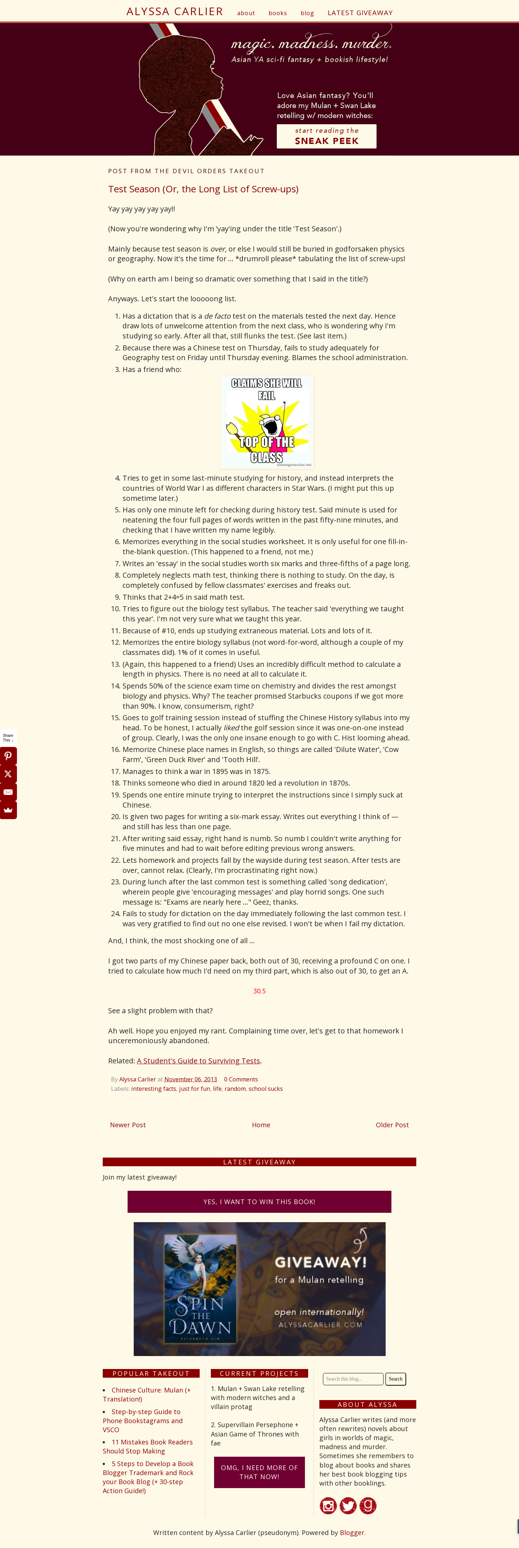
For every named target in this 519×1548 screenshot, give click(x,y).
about (246, 13)
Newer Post (128, 1124)
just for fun (194, 1089)
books (278, 13)
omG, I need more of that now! (259, 1472)
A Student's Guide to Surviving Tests (198, 1061)
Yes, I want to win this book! (259, 1201)
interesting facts (153, 1089)
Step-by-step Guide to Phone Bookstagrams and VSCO (143, 1420)
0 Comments (241, 1079)
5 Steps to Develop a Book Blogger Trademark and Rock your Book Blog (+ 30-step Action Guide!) (148, 1477)
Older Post (392, 1124)
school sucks (266, 1089)
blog (307, 13)
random (235, 1089)
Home (261, 1124)
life (217, 1089)
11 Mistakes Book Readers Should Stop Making (148, 1446)
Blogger (352, 1532)
